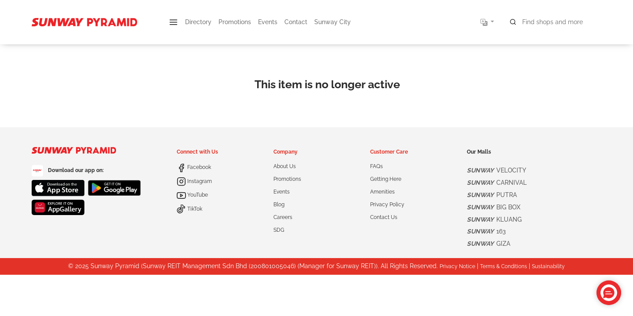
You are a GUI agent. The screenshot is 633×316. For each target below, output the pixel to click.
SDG (278, 230)
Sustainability (548, 266)
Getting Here (385, 179)
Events (267, 21)
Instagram (194, 181)
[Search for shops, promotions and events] (553, 22)
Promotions (234, 21)
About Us (284, 166)
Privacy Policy (387, 204)
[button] (173, 22)
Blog (278, 204)
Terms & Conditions (503, 266)
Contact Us (383, 217)
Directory (198, 21)
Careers (282, 217)
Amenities (382, 192)
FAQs (376, 166)
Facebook (194, 167)
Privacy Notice (457, 266)
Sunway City (332, 21)
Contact (295, 21)
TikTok (189, 209)
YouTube (192, 195)
